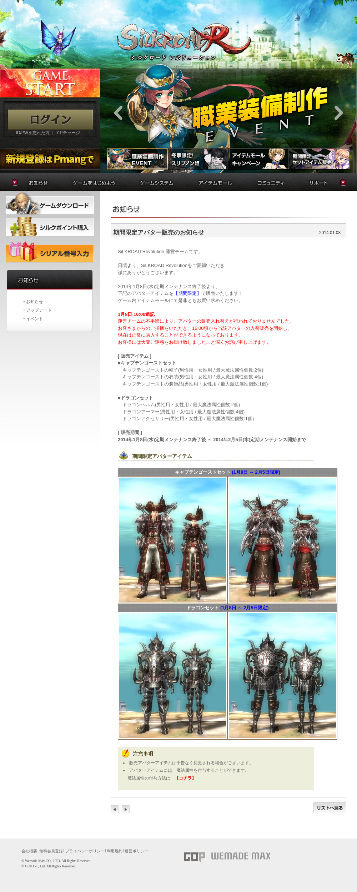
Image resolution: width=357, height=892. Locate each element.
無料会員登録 (51, 851)
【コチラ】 (185, 778)
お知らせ (34, 301)
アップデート (39, 310)
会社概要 (29, 851)
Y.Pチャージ (68, 132)
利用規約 (114, 851)
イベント (34, 318)
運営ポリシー (136, 851)
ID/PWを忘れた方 (33, 132)
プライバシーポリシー (85, 851)
